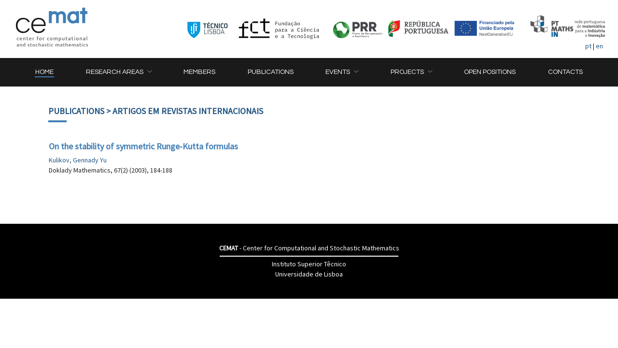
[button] (119, 72)
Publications (76, 110)
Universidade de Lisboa (309, 274)
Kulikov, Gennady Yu (78, 160)
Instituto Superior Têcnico (309, 264)
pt (588, 46)
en (599, 46)
